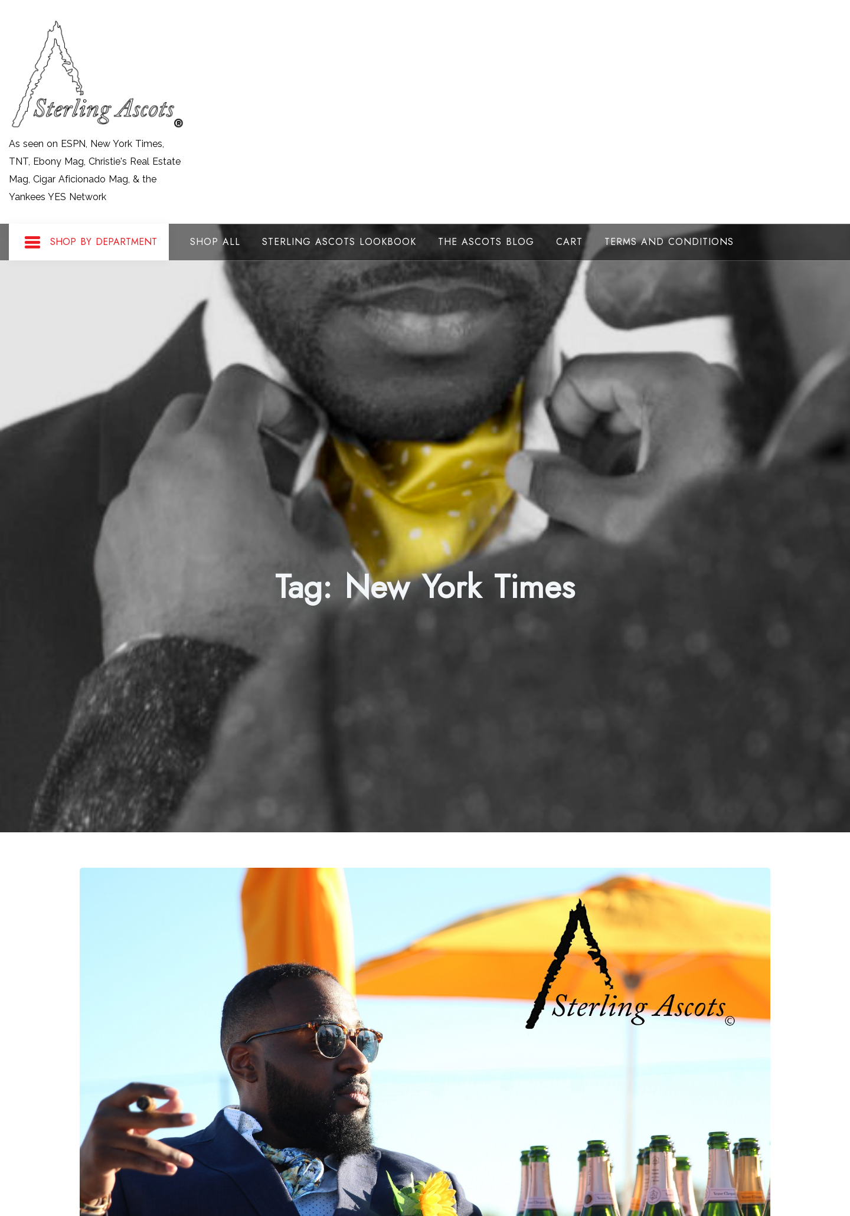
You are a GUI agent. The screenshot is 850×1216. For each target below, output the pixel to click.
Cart (569, 242)
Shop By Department (90, 242)
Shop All (215, 242)
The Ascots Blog (486, 242)
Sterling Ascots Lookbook (339, 242)
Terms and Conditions (669, 242)
